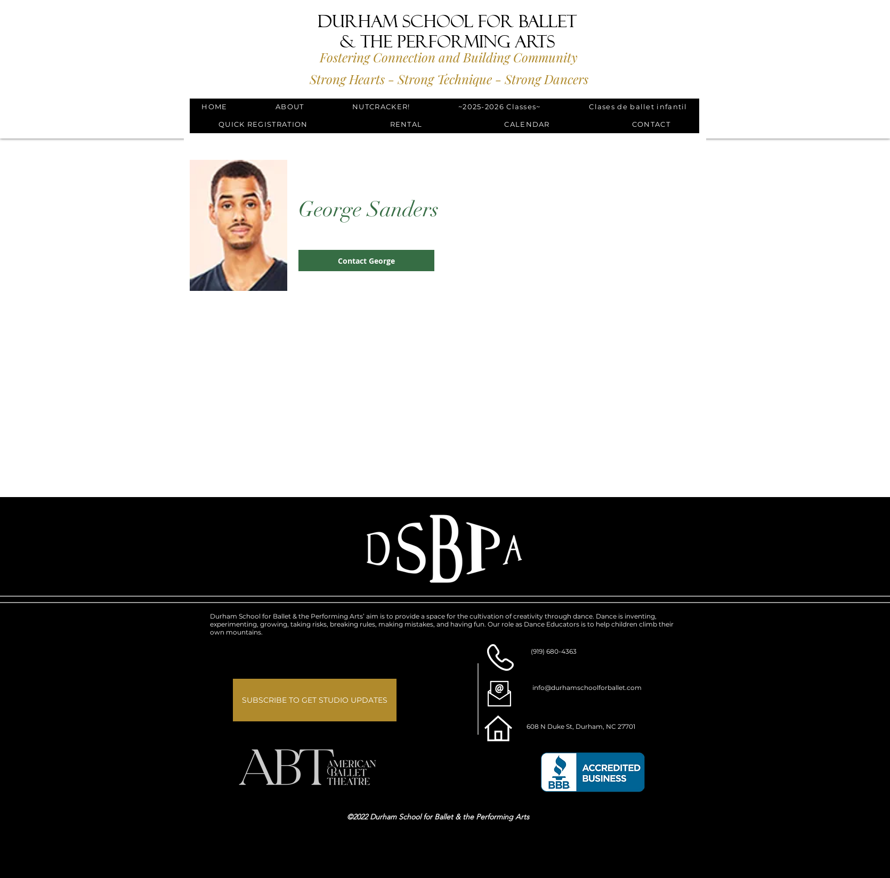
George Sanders (368, 209)
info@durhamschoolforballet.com (587, 688)
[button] (290, 107)
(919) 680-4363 (554, 651)
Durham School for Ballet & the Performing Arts (447, 31)
